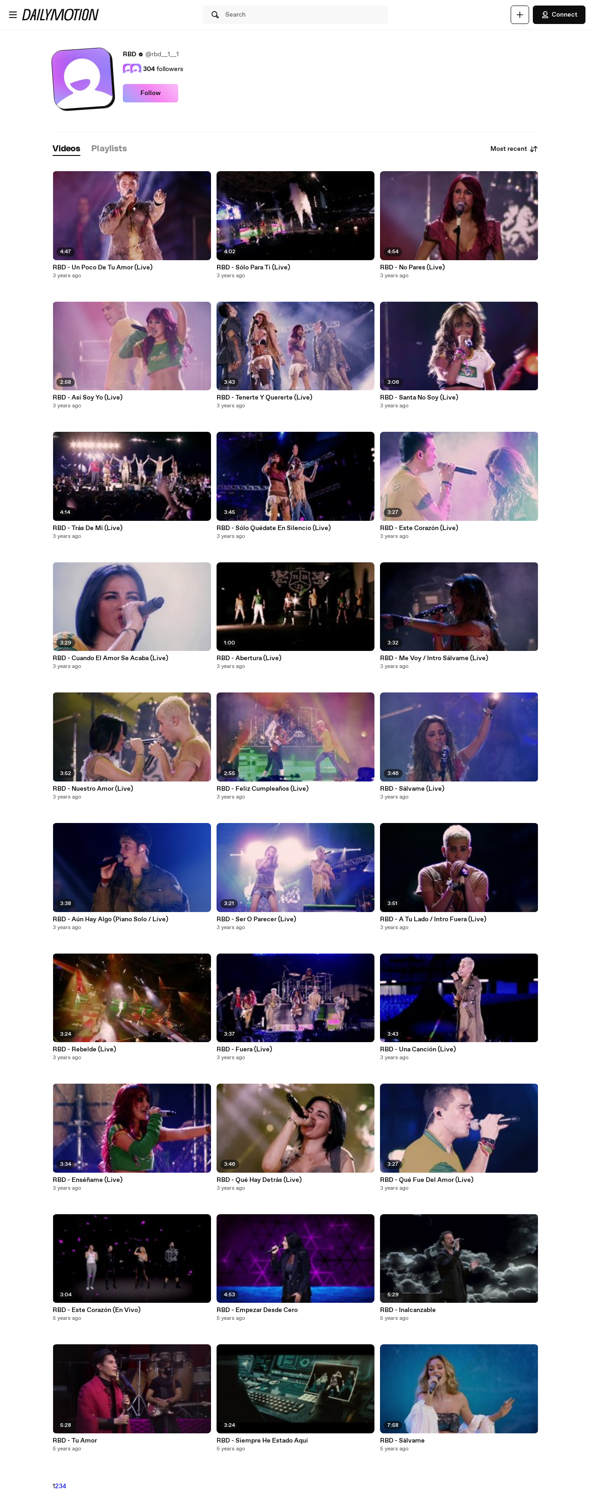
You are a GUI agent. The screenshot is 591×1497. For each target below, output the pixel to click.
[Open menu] (13, 15)
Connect (559, 14)
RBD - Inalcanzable (408, 1310)
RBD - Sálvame (402, 1440)
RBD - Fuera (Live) (244, 1049)
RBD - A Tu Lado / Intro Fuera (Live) (433, 919)
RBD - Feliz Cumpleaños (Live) (262, 789)
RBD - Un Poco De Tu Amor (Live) (102, 267)
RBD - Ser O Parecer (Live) (256, 919)
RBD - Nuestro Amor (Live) (93, 789)
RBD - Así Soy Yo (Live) (87, 397)
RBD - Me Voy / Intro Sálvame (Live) (434, 658)
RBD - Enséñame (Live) (87, 1180)
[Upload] (520, 15)
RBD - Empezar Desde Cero (257, 1310)
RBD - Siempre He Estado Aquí (262, 1440)
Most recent (514, 149)
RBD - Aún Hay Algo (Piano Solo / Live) (110, 919)
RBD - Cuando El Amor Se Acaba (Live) (110, 658)
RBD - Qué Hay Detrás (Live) (259, 1180)
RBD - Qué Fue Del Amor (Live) (426, 1180)
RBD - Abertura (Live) (249, 658)
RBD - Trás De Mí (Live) (87, 528)
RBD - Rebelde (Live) (84, 1049)
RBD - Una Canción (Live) (418, 1049)
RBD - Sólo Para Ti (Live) (253, 267)
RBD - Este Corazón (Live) (419, 528)
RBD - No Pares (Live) (412, 267)
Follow (150, 93)
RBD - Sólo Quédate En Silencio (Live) (274, 528)
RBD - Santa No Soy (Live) (419, 397)
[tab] (66, 149)
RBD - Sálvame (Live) (412, 789)
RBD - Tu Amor (75, 1440)
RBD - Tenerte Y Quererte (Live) (264, 397)
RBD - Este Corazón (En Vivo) (96, 1310)
